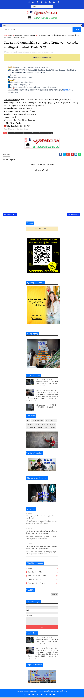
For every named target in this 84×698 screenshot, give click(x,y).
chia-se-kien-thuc (35, 572)
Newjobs (38, 229)
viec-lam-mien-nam (30, 35)
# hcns (10, 133)
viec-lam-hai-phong (36, 583)
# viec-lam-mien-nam (31, 133)
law (28, 421)
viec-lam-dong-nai (36, 580)
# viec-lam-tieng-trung (45, 133)
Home (5, 35)
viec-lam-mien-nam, (35, 52)
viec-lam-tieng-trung (44, 35)
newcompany (50, 421)
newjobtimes (18, 35)
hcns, (19, 52)
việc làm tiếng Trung (20, 129)
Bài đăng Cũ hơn (73, 214)
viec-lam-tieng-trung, (47, 52)
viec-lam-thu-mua (48, 424)
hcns (10, 35)
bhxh (30, 569)
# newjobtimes (18, 133)
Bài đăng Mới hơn (10, 214)
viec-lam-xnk (50, 428)
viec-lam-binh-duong (37, 576)
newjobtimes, (25, 52)
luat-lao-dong (37, 421)
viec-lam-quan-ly (33, 424)
